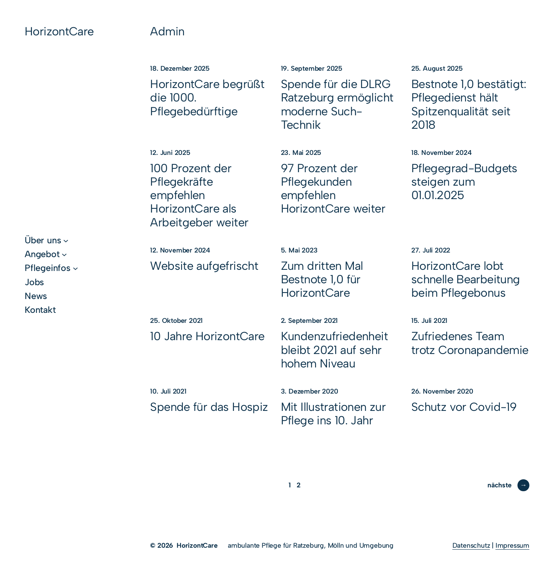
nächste (508, 485)
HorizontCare (59, 31)
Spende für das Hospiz (209, 407)
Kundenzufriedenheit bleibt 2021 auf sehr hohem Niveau (334, 349)
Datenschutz (471, 545)
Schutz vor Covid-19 (463, 407)
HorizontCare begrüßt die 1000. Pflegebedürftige (207, 97)
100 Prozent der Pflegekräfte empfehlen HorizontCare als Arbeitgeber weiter (199, 195)
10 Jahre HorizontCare (207, 336)
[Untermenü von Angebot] (64, 254)
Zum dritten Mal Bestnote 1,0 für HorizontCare (322, 279)
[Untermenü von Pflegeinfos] (75, 268)
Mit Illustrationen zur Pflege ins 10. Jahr (333, 413)
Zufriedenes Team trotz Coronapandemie (470, 342)
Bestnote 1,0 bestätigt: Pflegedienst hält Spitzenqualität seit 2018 (468, 104)
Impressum (512, 545)
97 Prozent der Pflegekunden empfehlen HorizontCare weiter (333, 188)
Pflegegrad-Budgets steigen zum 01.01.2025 (464, 181)
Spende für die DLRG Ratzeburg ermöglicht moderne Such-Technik (337, 104)
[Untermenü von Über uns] (65, 240)
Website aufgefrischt (204, 266)
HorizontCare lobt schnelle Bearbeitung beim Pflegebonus (465, 279)
